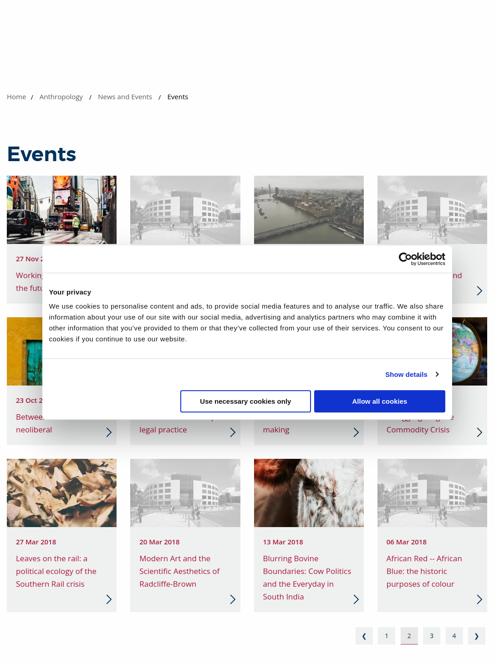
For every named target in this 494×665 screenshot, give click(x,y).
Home (16, 96)
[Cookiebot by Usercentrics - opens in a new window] (405, 259)
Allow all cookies (379, 401)
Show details (406, 374)
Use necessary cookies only (245, 401)
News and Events (125, 96)
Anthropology (61, 96)
